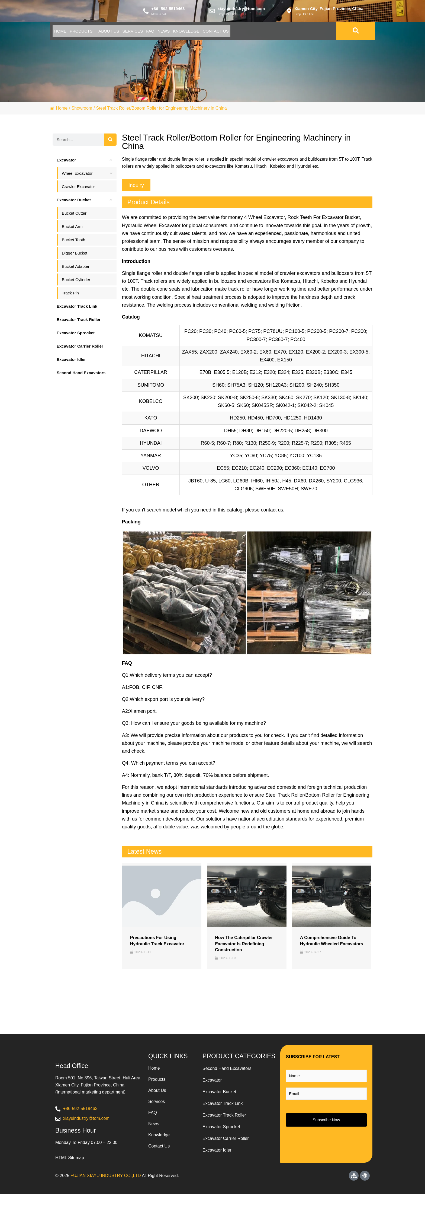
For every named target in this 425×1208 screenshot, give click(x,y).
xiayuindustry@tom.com (241, 9)
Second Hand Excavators (227, 1070)
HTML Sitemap (69, 1171)
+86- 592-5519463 (168, 9)
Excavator (212, 1082)
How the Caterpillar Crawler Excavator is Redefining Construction (244, 945)
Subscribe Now (326, 1122)
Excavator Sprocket (221, 1129)
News (220, 33)
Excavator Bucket (219, 1094)
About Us (134, 33)
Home (65, 33)
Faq (196, 33)
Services (169, 33)
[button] (136, 187)
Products (96, 33)
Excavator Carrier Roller (225, 1140)
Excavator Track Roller (224, 1117)
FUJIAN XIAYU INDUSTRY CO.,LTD (105, 1189)
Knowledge (253, 33)
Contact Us (293, 33)
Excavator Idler (216, 1152)
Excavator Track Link (222, 1105)
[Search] (110, 141)
